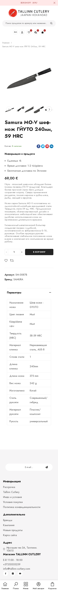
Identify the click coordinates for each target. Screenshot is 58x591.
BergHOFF (26, 2)
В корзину (39, 251)
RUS (15, 32)
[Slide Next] (49, 109)
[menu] (25, 586)
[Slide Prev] (9, 109)
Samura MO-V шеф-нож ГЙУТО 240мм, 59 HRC (23, 46)
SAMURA (18, 279)
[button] (16, 586)
